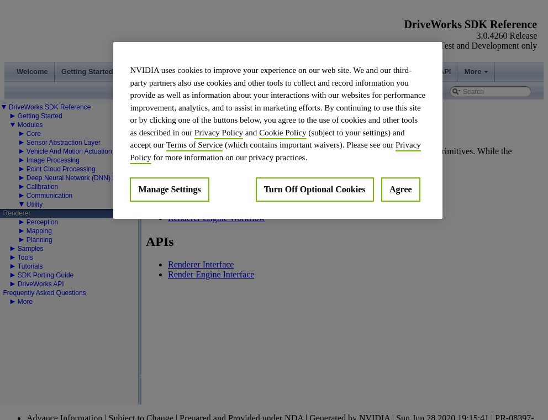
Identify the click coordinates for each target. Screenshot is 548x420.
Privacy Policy (218, 132)
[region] (277, 130)
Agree (400, 189)
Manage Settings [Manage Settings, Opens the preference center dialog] (169, 189)
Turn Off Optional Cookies (315, 189)
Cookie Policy (282, 132)
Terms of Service (194, 144)
